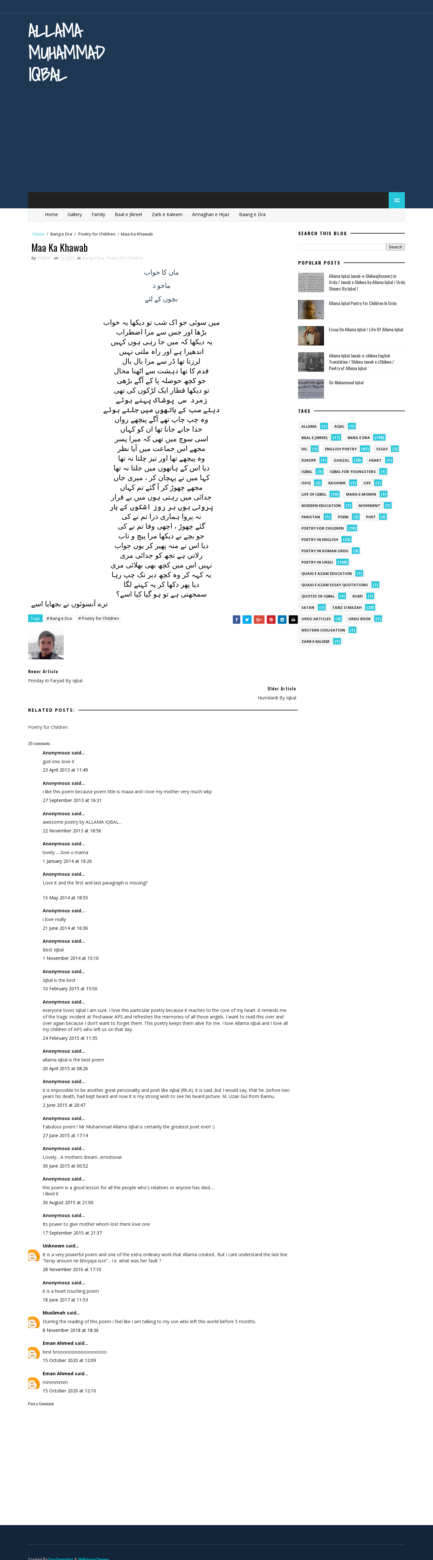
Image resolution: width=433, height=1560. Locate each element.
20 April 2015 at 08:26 (68, 1051)
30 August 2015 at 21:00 (70, 1191)
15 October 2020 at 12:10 (72, 1380)
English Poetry (338, 447)
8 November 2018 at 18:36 (73, 1319)
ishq (304, 481)
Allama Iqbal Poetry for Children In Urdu (360, 302)
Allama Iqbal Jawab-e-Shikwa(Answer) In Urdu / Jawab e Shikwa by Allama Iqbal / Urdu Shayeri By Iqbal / (365, 281)
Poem (341, 515)
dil (302, 447)
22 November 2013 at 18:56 (74, 813)
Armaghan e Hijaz (213, 213)
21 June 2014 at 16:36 (68, 910)
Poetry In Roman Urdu (322, 549)
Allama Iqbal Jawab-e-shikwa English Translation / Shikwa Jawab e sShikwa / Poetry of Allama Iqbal (359, 360)
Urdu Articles (314, 617)
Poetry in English (317, 538)
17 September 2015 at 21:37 (74, 1221)
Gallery (77, 213)
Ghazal (339, 459)
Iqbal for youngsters (350, 470)
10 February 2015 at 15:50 (72, 971)
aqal (337, 425)
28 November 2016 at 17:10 (74, 1258)
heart (373, 459)
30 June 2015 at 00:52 (68, 1154)
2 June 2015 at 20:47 (66, 1094)
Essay (379, 447)
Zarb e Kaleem (169, 213)
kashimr (334, 481)
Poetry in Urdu (315, 561)
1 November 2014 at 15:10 (73, 941)
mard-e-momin (359, 493)
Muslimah (56, 1302)
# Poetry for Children (101, 618)
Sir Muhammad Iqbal (344, 381)
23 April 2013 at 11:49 (68, 752)
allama (306, 425)
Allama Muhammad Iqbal (69, 52)
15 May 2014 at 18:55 (68, 880)
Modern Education (319, 504)
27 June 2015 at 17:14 (68, 1124)
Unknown (56, 1235)
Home (54, 213)
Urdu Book (357, 617)
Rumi (355, 595)
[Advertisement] (217, 142)
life (364, 481)
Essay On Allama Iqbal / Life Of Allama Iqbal (364, 328)
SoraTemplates (63, 1548)
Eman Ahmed (60, 1332)
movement (367, 504)
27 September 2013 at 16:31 (74, 783)
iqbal (304, 470)
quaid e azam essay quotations (332, 583)
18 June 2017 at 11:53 (68, 1289)
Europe (306, 459)
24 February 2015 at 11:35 (72, 1020)
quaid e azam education (324, 572)
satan (305, 606)
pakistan (308, 515)
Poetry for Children (99, 233)
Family (101, 213)
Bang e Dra (64, 233)
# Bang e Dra (61, 618)
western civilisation (321, 629)
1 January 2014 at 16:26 (69, 843)
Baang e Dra (255, 213)
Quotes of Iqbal (315, 595)
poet (368, 515)
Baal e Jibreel (131, 213)
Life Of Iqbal (311, 493)
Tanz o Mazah (345, 606)
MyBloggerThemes (96, 1548)
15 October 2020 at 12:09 (72, 1349)
